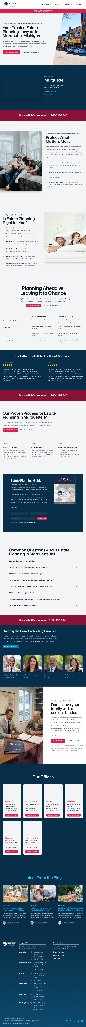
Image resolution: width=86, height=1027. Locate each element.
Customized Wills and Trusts (57, 163)
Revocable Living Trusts (56, 182)
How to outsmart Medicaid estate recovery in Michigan (13, 909)
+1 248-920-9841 (11, 847)
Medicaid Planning (59, 955)
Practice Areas (46, 4)
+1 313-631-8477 (53, 811)
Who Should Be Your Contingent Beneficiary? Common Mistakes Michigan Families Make (70, 910)
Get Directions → (49, 95)
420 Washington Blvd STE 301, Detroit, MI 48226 (39, 975)
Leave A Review (11, 815)
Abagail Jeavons (8, 363)
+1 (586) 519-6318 (32, 847)
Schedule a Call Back (30, 52)
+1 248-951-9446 (32, 811)
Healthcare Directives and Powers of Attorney (63, 172)
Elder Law (56, 959)
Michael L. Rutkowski (13, 922)
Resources (68, 4)
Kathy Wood (51, 363)
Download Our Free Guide (51, 306)
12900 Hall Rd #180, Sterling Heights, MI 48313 (39, 1005)
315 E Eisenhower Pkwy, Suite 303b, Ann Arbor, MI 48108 (39, 954)
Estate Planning (58, 952)
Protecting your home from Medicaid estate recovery (40, 909)
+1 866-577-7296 (11, 811)
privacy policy (32, 522)
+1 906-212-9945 (50, 91)
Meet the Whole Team (10, 646)
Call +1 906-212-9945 (11, 52)
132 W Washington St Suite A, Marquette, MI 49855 (39, 986)
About (58, 4)
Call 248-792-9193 (58, 740)
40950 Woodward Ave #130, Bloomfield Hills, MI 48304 (39, 965)
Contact (78, 4)
